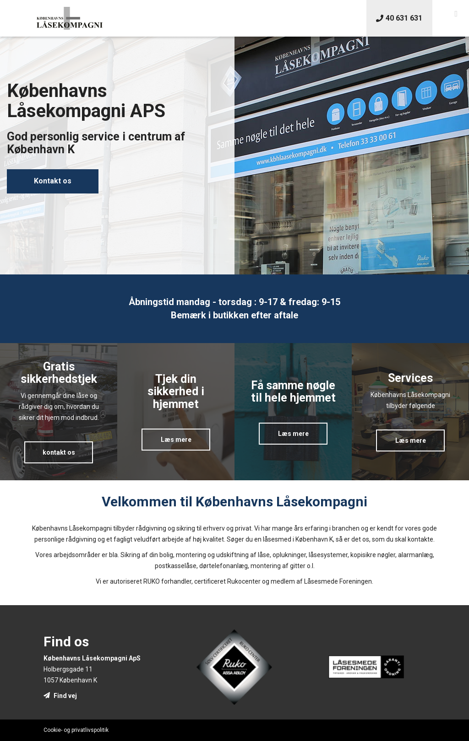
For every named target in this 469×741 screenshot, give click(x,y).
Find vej (60, 695)
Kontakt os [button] (52, 181)
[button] (455, 13)
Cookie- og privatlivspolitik (76, 730)
